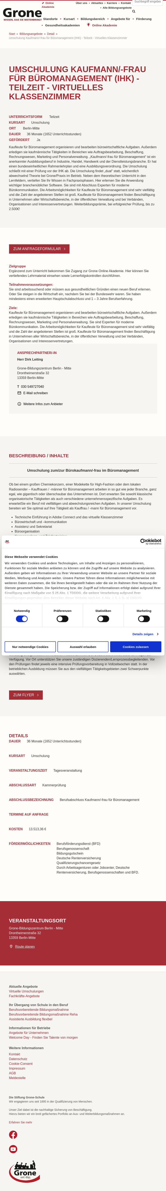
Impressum (17, 1068)
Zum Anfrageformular (37, 249)
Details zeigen (142, 634)
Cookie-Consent (21, 1063)
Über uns (81, 3)
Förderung (144, 19)
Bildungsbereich (93, 19)
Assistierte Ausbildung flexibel (30, 1019)
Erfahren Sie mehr (20, 1122)
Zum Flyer (24, 695)
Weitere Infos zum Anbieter (43, 404)
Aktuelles (97, 3)
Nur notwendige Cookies (30, 646)
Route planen (25, 946)
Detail (51, 33)
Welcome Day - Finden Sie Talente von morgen (43, 1037)
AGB (12, 1073)
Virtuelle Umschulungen (26, 991)
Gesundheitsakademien (62, 25)
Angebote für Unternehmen (29, 1033)
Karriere (112, 3)
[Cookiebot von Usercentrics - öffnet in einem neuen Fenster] (143, 541)
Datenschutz (18, 1059)
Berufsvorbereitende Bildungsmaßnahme (39, 1009)
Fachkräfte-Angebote (24, 996)
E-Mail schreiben (35, 393)
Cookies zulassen (136, 646)
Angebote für (120, 19)
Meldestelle (17, 1078)
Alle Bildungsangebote (117, 7)
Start (12, 33)
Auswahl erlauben (83, 646)
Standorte (50, 19)
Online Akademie (104, 25)
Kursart (69, 19)
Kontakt (126, 3)
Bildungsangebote (31, 33)
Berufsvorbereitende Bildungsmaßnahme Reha (43, 1014)
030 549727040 (32, 386)
